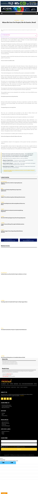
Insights (2, 202)
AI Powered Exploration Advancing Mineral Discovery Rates (13, 204)
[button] (1, 13)
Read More (22, 395)
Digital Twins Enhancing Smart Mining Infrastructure (13, 197)
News (2, 188)
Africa (2, 328)
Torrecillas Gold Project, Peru (9, 240)
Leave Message (5, 376)
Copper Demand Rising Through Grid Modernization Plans (12, 225)
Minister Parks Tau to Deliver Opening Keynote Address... (11, 183)
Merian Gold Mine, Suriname (28, 240)
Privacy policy (22, 446)
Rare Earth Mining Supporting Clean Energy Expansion (13, 217)
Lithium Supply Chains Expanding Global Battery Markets (12, 231)
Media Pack (9, 373)
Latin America (16, 20)
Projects (22, 20)
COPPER (2, 300)
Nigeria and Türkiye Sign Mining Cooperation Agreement (11, 190)
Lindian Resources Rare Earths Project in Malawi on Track (13, 274)
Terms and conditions (12, 446)
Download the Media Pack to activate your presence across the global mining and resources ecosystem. (19, 171)
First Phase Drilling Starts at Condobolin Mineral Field (13, 357)
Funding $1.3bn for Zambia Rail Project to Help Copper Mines (14, 301)
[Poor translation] (11, 462)
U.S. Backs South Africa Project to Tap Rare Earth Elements (14, 329)
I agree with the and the (13, 446)
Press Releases (4, 181)
